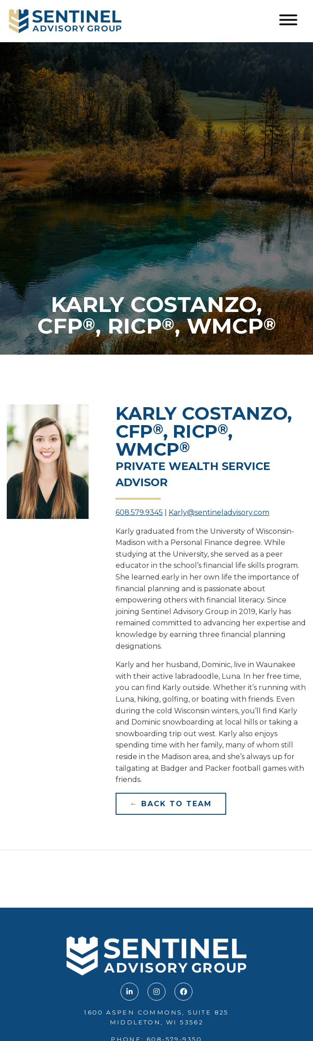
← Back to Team (171, 803)
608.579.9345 (139, 512)
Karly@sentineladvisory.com (219, 512)
